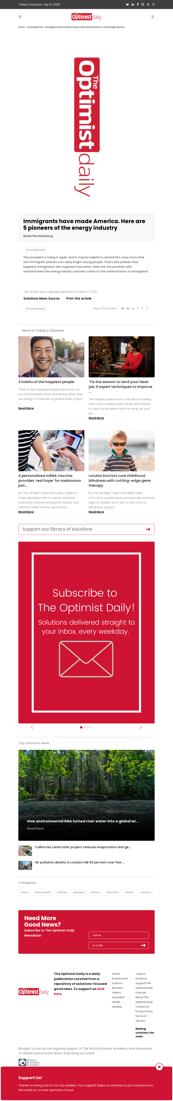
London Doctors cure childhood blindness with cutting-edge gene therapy (120, 480)
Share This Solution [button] (38, 236)
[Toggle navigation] (20, 16)
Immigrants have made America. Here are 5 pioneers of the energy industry (84, 27)
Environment (43, 892)
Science (62, 892)
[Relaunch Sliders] (92, 727)
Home (21, 27)
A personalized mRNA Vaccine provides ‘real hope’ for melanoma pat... (49, 480)
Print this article (78, 298)
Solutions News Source (41, 298)
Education (112, 892)
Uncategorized (35, 27)
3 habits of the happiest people (46, 381)
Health (129, 892)
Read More (26, 408)
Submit (143, 945)
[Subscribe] (81, 727)
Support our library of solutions (57, 529)
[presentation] (111, 923)
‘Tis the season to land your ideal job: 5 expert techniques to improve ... (120, 386)
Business (78, 892)
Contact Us (142, 1007)
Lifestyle (145, 892)
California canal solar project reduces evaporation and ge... (83, 847)
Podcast (141, 992)
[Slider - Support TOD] (88, 727)
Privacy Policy (144, 1011)
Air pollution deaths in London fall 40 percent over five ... (80, 862)
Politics (95, 892)
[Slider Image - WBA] (85, 727)
